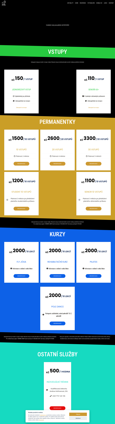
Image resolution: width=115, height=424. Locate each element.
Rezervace (83, 3)
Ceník (76, 3)
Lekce (105, 3)
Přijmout (78, 414)
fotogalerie (91, 3)
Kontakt (111, 3)
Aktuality (70, 3)
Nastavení (41, 420)
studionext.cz (43, 415)
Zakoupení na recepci (21, 107)
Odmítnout (78, 418)
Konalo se (99, 3)
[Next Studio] (3, 3)
